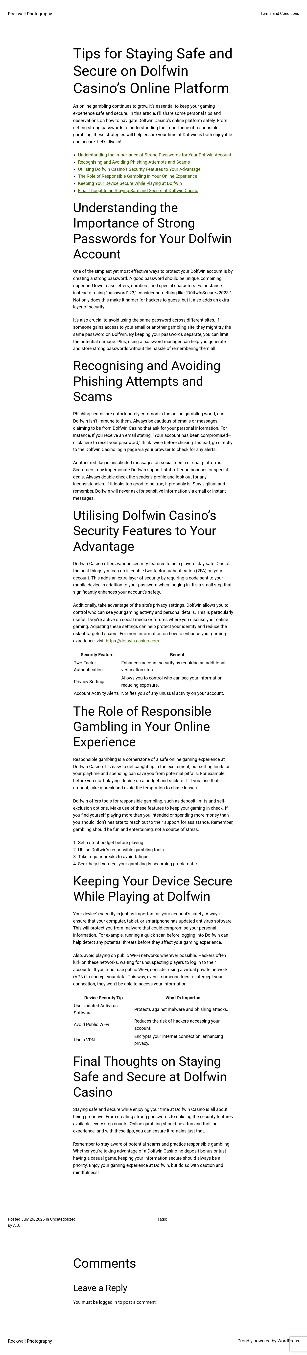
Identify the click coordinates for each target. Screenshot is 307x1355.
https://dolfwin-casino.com (132, 640)
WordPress (288, 1340)
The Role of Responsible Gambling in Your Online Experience (137, 176)
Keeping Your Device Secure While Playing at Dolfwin (130, 183)
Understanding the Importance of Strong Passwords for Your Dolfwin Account (154, 154)
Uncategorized (62, 1219)
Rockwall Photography (30, 13)
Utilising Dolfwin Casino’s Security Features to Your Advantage (139, 169)
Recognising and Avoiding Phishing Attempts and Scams (134, 162)
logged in (108, 1302)
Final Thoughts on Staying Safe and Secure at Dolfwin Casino (138, 190)
